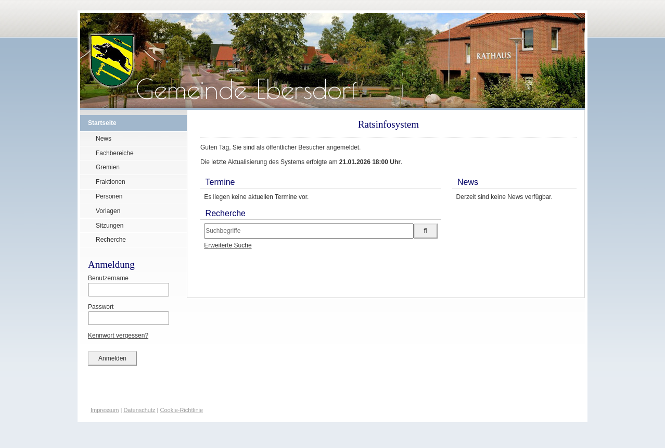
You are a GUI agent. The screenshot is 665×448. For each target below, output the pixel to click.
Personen (109, 196)
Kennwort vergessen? (118, 335)
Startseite (102, 123)
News (103, 138)
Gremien (108, 167)
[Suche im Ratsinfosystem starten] (426, 230)
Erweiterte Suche (227, 245)
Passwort (128, 314)
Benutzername (128, 285)
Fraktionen (110, 181)
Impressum (105, 410)
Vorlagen (108, 211)
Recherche (111, 239)
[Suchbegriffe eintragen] (308, 230)
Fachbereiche (115, 153)
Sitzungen (109, 225)
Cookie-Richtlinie (181, 410)
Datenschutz (139, 410)
